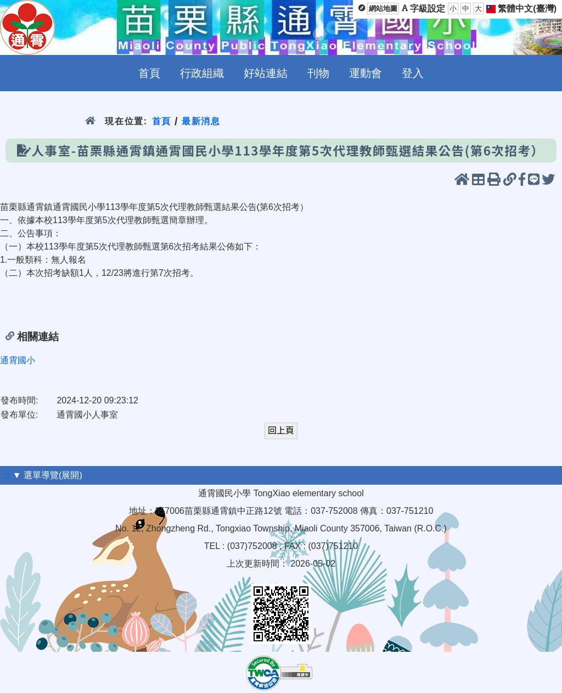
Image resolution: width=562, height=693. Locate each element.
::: (6, 475)
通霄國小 (17, 360)
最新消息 (201, 121)
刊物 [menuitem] (318, 73)
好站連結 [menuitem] (266, 73)
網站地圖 (383, 8)
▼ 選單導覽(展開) (47, 475)
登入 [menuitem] (413, 73)
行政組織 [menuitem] (202, 73)
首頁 (162, 121)
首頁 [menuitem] (149, 73)
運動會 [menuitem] (365, 73)
